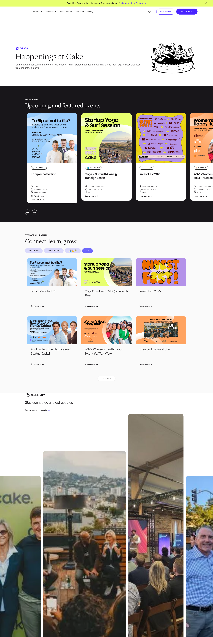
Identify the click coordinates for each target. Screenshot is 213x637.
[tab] (34, 250)
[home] (22, 11)
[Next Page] (106, 378)
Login (149, 11)
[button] (37, 11)
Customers (79, 11)
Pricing (90, 11)
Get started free (187, 11)
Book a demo (166, 11)
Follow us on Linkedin (36, 410)
